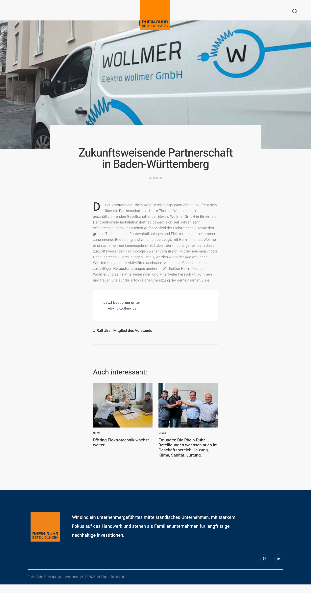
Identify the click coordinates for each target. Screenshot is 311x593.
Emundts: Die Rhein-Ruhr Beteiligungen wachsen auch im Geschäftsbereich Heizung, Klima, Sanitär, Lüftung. (186, 452)
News (155, 139)
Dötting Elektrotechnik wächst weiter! (116, 443)
